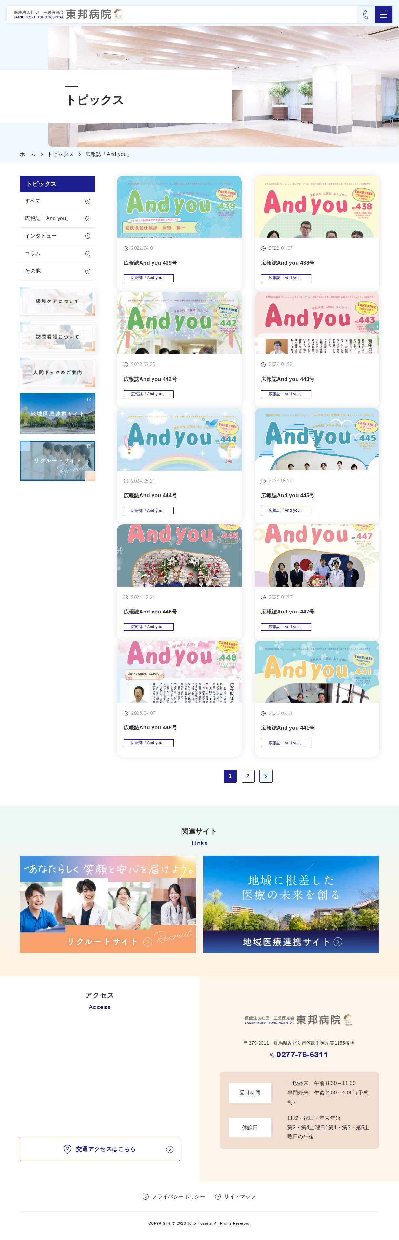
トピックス (60, 154)
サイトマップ (240, 1196)
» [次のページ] (266, 776)
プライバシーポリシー (178, 1196)
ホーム (28, 154)
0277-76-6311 (302, 1055)
